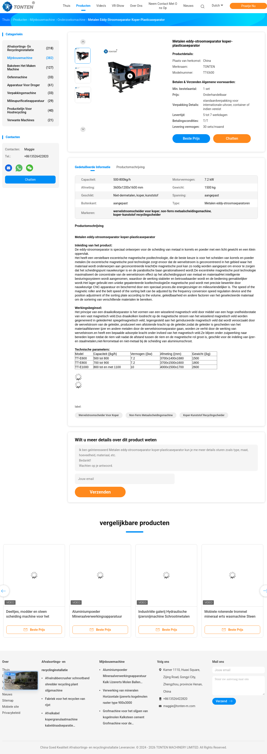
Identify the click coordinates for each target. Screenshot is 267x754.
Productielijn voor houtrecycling (30, 110)
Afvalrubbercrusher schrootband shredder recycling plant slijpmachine (67, 684)
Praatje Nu (248, 6)
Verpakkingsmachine (30, 93)
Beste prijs (191, 138)
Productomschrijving (130, 167)
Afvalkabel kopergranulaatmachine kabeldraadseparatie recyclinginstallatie (61, 720)
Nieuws (7, 694)
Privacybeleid (11, 713)
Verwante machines (30, 120)
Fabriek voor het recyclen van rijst (65, 702)
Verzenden (100, 492)
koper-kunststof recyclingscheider (204, 415)
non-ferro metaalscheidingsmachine (151, 415)
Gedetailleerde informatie (92, 167)
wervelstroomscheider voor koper (99, 415)
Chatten (30, 179)
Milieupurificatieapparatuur (30, 101)
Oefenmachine (30, 77)
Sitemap (7, 700)
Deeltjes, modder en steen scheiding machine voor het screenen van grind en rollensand (32, 616)
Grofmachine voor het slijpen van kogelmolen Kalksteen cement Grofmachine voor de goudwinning (125, 717)
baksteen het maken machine (30, 67)
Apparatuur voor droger (30, 85)
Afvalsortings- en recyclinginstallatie (30, 48)
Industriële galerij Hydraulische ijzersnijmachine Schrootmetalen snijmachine (164, 616)
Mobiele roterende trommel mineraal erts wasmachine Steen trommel (229, 616)
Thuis (6, 670)
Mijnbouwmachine (30, 58)
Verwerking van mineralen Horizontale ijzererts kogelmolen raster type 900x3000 (125, 696)
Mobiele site (10, 706)
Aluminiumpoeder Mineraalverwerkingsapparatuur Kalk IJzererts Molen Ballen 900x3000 (124, 676)
